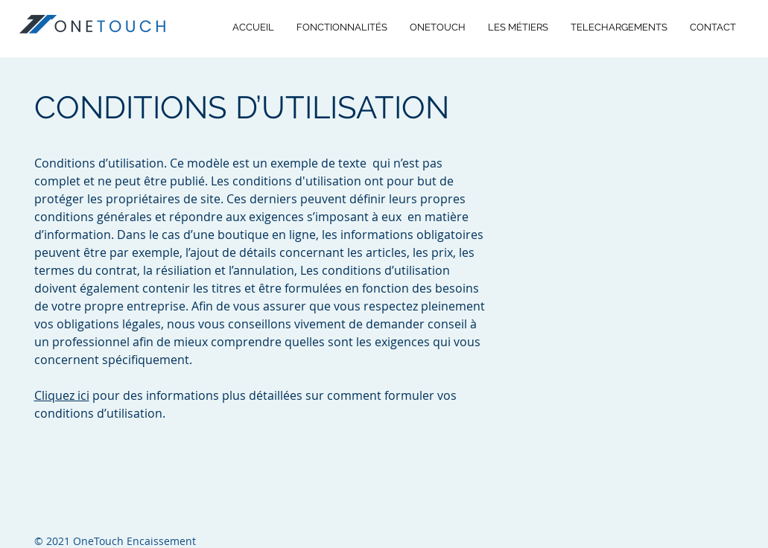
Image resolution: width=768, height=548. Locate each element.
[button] (619, 27)
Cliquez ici (61, 395)
